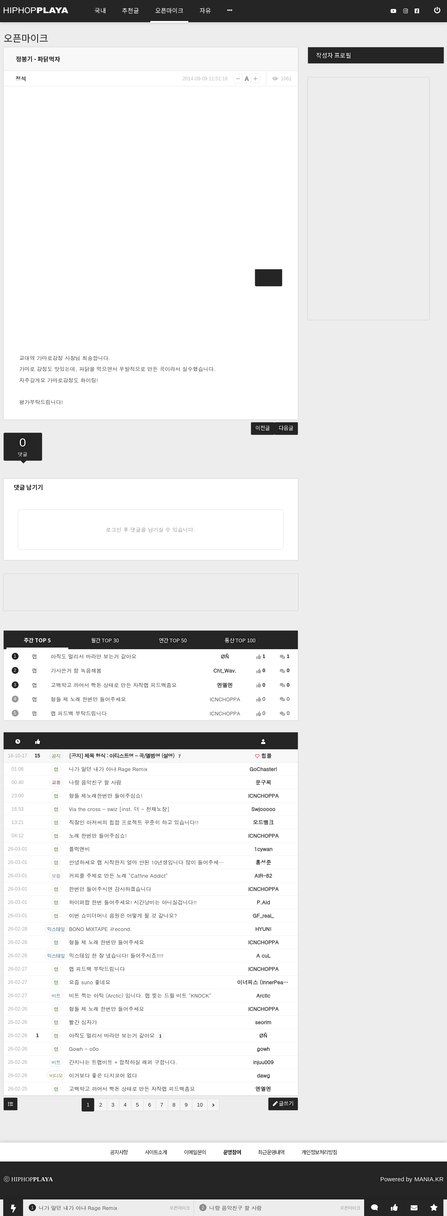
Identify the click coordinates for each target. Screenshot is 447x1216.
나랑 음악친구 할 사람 (235, 1208)
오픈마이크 (26, 38)
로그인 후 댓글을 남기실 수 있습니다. (151, 529)
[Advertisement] (151, 592)
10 (199, 1105)
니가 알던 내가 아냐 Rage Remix (78, 1208)
